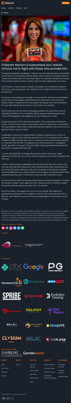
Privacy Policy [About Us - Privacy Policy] (34, 370)
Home (3, 8)
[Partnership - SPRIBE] (11, 296)
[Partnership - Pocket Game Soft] (55, 267)
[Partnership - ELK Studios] (33, 339)
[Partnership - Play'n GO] (55, 281)
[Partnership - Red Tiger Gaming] (33, 296)
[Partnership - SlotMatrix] (55, 310)
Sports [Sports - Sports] (18, 365)
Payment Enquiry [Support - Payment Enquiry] (49, 372)
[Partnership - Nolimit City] (33, 310)
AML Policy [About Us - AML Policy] (33, 374)
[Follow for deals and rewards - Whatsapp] (22, 228)
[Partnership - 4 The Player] (55, 339)
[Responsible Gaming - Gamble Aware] (33, 354)
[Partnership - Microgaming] (33, 281)
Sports (11, 8)
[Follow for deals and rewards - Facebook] (7, 228)
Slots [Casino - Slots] (3, 365)
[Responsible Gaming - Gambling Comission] (11, 354)
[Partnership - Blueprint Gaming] (55, 325)
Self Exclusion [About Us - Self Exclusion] (34, 378)
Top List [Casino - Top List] (3, 376)
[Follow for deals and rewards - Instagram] (11, 228)
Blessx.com (5, 211)
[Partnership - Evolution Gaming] (55, 296)
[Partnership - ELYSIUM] (11, 339)
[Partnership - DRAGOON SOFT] (33, 325)
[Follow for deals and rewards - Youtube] (3, 228)
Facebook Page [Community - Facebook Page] (63, 376)
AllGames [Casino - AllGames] (4, 372)
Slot (25, 8)
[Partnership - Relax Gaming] (11, 325)
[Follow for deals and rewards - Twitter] (14, 228)
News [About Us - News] (31, 382)
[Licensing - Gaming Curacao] (11, 245)
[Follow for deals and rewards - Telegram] (18, 228)
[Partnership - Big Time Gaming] (11, 310)
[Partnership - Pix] (11, 267)
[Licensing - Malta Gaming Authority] (33, 245)
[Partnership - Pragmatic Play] (11, 281)
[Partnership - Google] (33, 267)
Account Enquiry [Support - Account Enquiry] (49, 368)
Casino (18, 8)
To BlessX (65, 3)
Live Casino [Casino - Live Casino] (5, 368)
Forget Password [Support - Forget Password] (49, 365)
